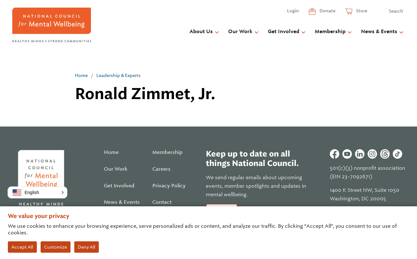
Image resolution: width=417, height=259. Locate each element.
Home (81, 75)
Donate (326, 11)
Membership (330, 31)
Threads (385, 154)
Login (293, 11)
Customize (55, 247)
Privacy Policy (169, 186)
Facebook (334, 154)
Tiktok (397, 154)
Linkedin (359, 154)
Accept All (22, 247)
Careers (161, 169)
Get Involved (283, 31)
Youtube (347, 154)
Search (396, 11)
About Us (201, 31)
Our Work (240, 31)
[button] (37, 192)
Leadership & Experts (118, 75)
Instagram (372, 154)
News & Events (379, 31)
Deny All (86, 247)
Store (361, 11)
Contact (162, 202)
